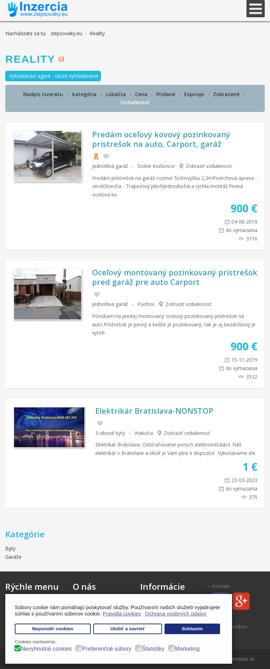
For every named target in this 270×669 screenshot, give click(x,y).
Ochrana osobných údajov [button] (175, 614)
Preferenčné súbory (106, 648)
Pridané (166, 94)
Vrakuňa (143, 433)
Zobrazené (227, 94)
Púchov (145, 304)
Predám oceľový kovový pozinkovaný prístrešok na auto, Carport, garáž (161, 139)
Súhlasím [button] (192, 628)
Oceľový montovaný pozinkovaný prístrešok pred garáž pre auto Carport (174, 277)
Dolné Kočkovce (156, 166)
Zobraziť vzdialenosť (209, 166)
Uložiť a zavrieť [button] (127, 628)
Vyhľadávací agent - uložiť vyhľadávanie (53, 76)
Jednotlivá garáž (110, 166)
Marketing (187, 648)
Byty (10, 548)
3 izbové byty (110, 433)
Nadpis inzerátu (43, 94)
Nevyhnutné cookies (46, 648)
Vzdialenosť (135, 102)
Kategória (85, 94)
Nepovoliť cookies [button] (52, 628)
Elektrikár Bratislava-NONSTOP (154, 410)
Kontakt (221, 586)
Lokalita (116, 94)
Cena (142, 94)
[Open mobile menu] (255, 8)
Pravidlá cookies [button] (122, 614)
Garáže (13, 557)
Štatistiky (153, 648)
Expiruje (194, 94)
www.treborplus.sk (234, 659)
